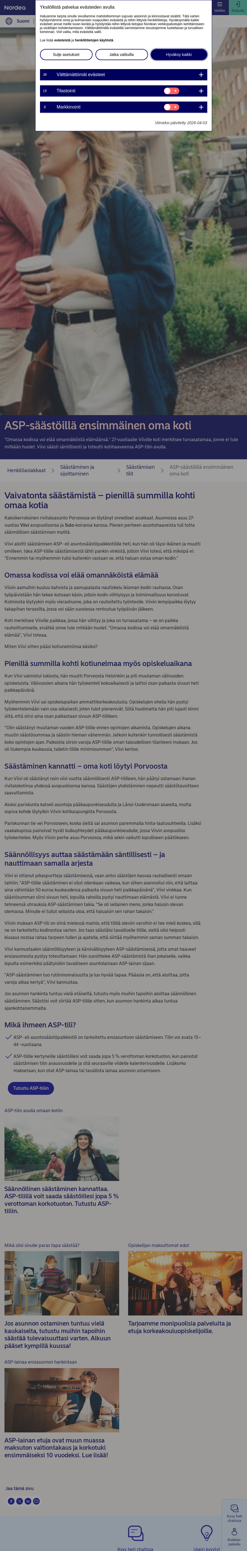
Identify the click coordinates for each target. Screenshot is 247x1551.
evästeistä (62, 40)
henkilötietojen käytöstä (94, 40)
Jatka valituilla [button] (121, 54)
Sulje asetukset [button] (66, 54)
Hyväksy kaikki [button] (179, 54)
